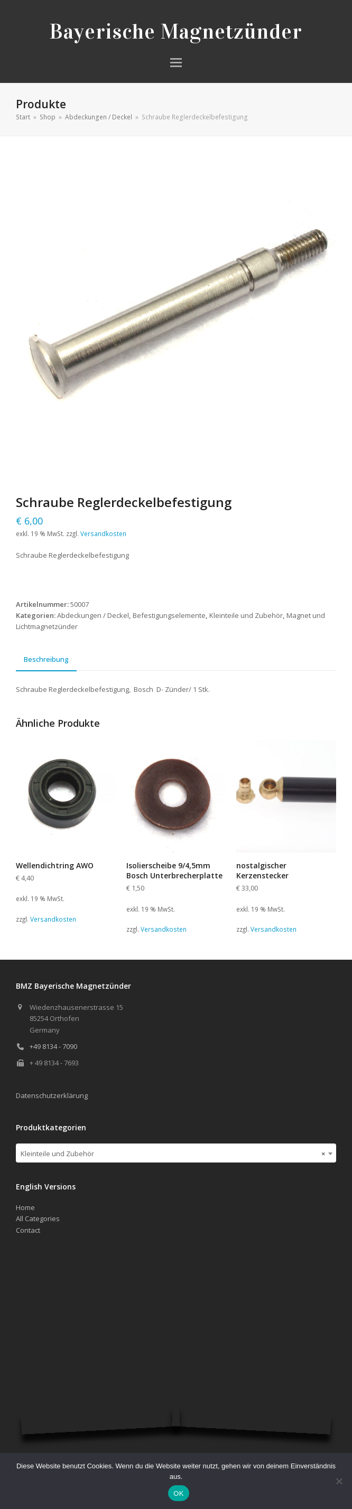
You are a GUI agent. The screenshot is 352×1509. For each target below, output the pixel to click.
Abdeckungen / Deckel (93, 615)
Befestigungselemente (169, 615)
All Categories (38, 1218)
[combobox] (176, 1153)
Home (25, 1207)
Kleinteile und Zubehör (246, 615)
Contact (28, 1230)
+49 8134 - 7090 (53, 1046)
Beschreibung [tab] (46, 659)
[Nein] (339, 1481)
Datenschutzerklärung (52, 1095)
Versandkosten (103, 533)
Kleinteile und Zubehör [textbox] (173, 1153)
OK (178, 1493)
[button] (176, 62)
